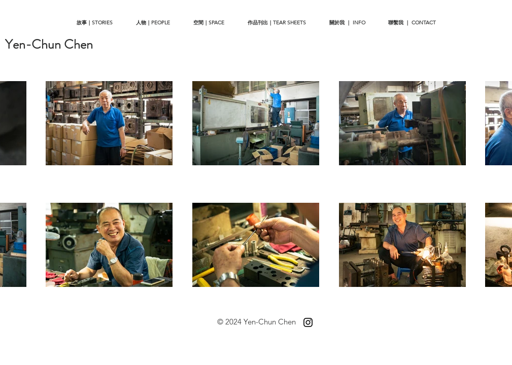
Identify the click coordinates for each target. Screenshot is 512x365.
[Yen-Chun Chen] (49, 44)
